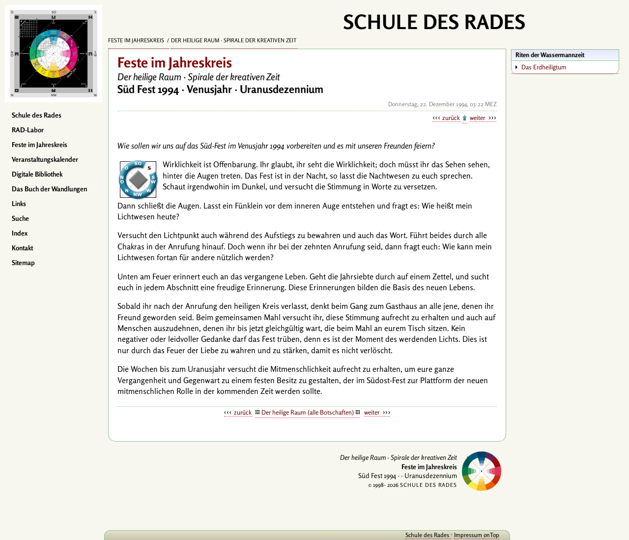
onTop (491, 535)
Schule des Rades (36, 115)
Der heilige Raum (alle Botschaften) (307, 412)
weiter (478, 117)
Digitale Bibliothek (37, 174)
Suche (20, 218)
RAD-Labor (28, 130)
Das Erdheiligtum (544, 67)
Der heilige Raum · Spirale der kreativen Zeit (234, 40)
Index (20, 233)
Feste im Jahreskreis (39, 145)
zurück (451, 117)
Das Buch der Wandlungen (49, 189)
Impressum (469, 535)
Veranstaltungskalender (45, 159)
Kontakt (22, 248)
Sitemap (23, 263)
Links (19, 204)
